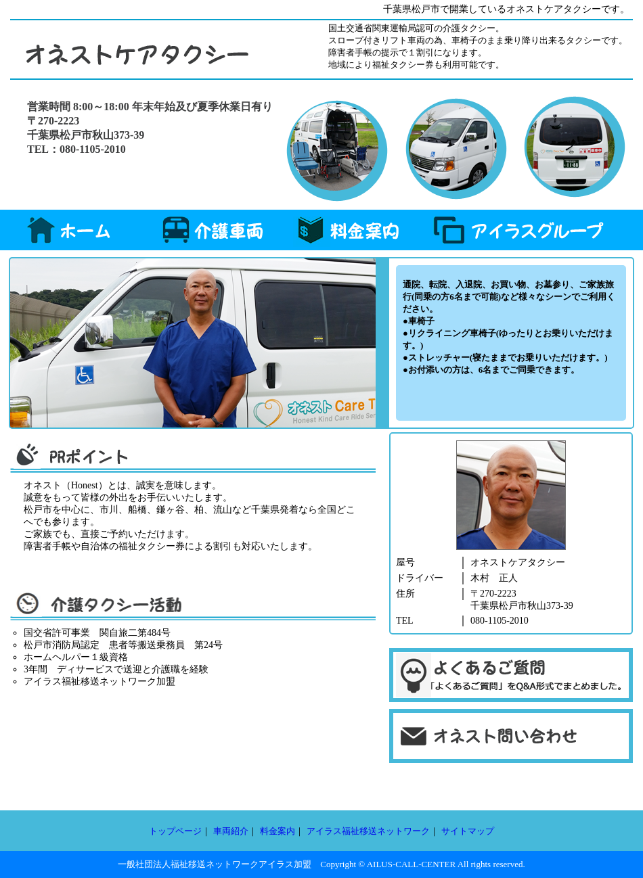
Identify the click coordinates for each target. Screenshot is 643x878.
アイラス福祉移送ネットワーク (368, 831)
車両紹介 (230, 831)
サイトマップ (467, 831)
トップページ (175, 831)
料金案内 (277, 831)
